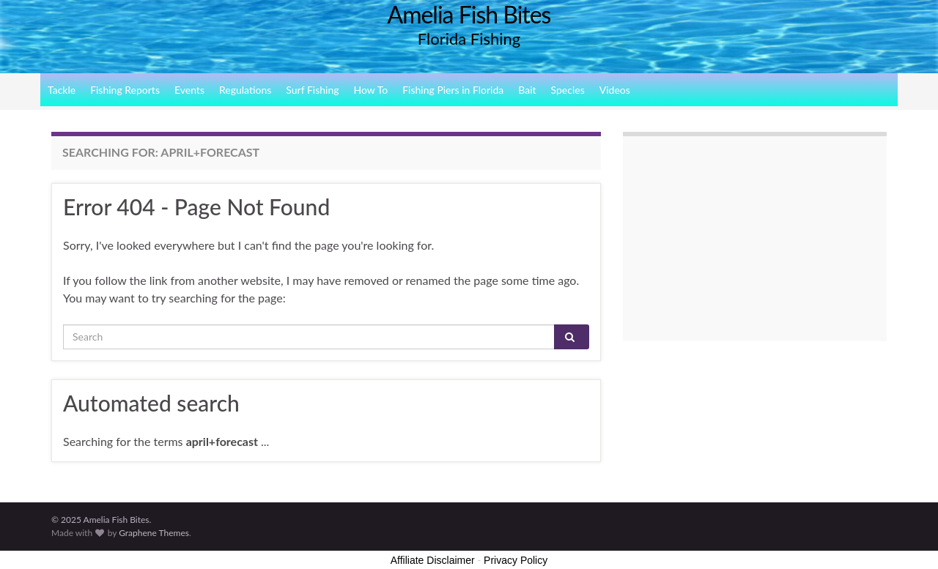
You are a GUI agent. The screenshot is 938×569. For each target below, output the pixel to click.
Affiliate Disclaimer (433, 560)
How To (371, 89)
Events (189, 89)
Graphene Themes (154, 532)
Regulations (245, 89)
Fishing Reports (125, 89)
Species (568, 89)
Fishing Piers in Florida (452, 89)
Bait (527, 89)
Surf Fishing (312, 89)
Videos (614, 89)
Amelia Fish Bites (469, 14)
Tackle (61, 89)
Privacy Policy (515, 560)
